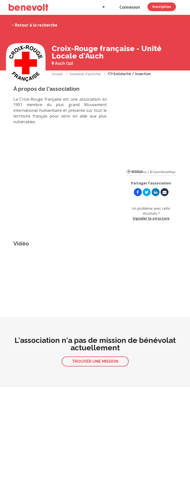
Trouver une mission (95, 361)
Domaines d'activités (85, 74)
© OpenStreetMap (162, 172)
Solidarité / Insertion (129, 74)
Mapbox (135, 171)
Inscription (161, 7)
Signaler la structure (151, 218)
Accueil (57, 74)
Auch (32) (62, 63)
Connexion (129, 7)
